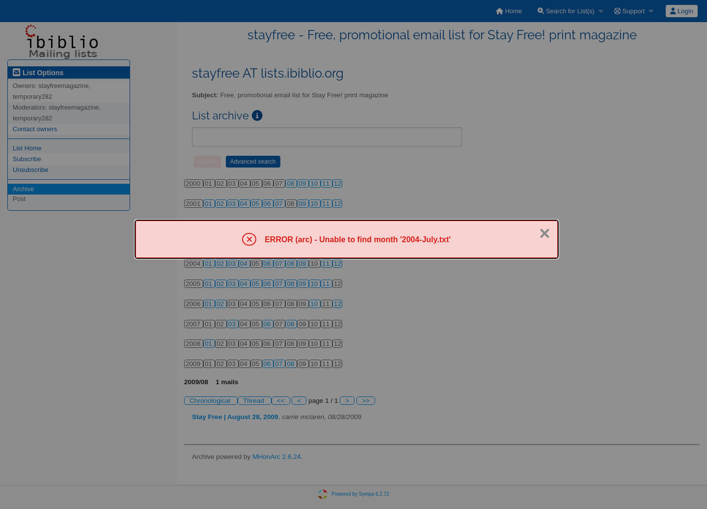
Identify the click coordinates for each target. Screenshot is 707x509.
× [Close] (544, 233)
